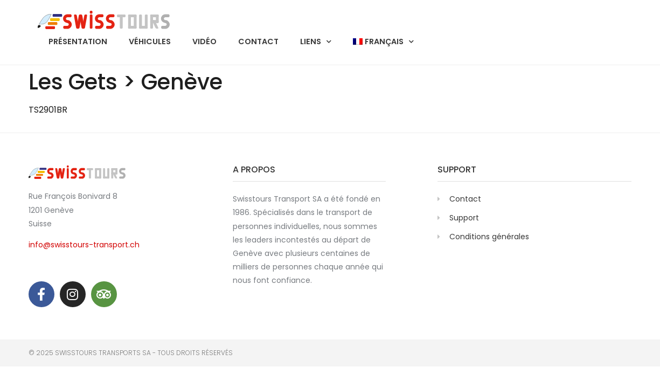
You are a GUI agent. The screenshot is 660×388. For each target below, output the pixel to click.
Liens (315, 41)
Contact (258, 41)
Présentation (77, 41)
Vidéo (204, 41)
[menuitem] (383, 41)
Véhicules (150, 41)
